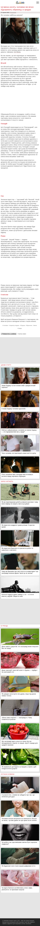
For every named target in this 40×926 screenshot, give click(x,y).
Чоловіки (5, 325)
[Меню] (37, 2)
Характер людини (14, 325)
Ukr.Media (17, 52)
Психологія (13, 12)
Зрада (20, 328)
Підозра (23, 325)
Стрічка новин (22, 334)
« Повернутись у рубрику (8, 334)
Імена (35, 325)
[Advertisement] (20, 100)
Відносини (29, 325)
